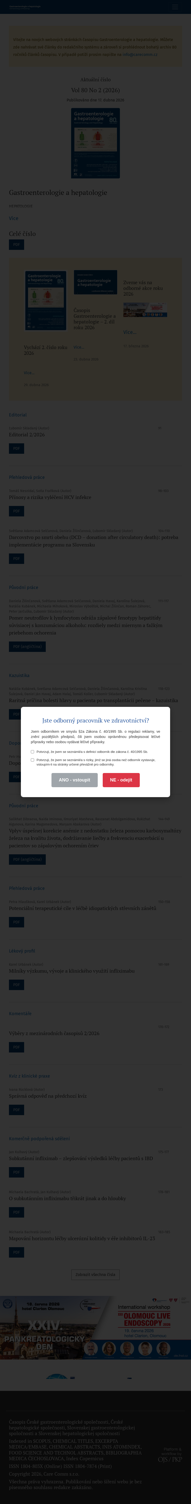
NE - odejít (121, 779)
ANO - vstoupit (74, 779)
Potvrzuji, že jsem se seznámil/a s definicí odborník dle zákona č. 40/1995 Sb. (89, 752)
